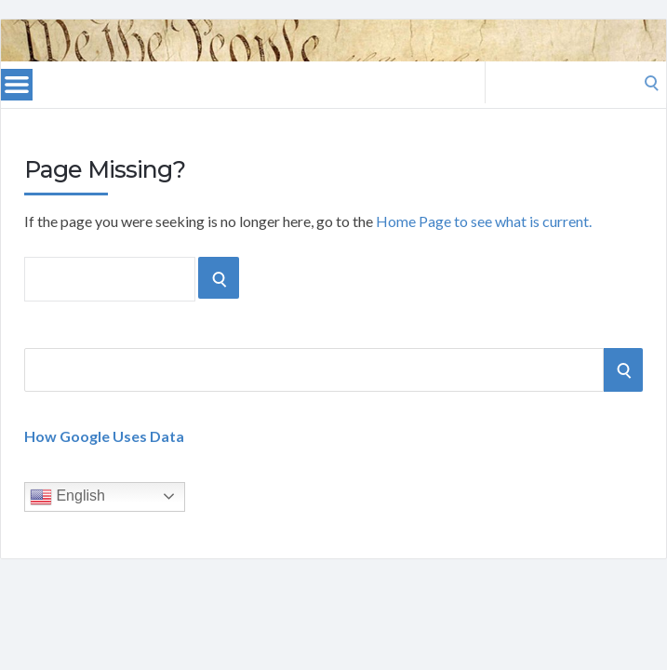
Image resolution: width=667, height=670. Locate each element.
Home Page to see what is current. (484, 221)
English (67, 497)
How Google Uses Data (104, 436)
